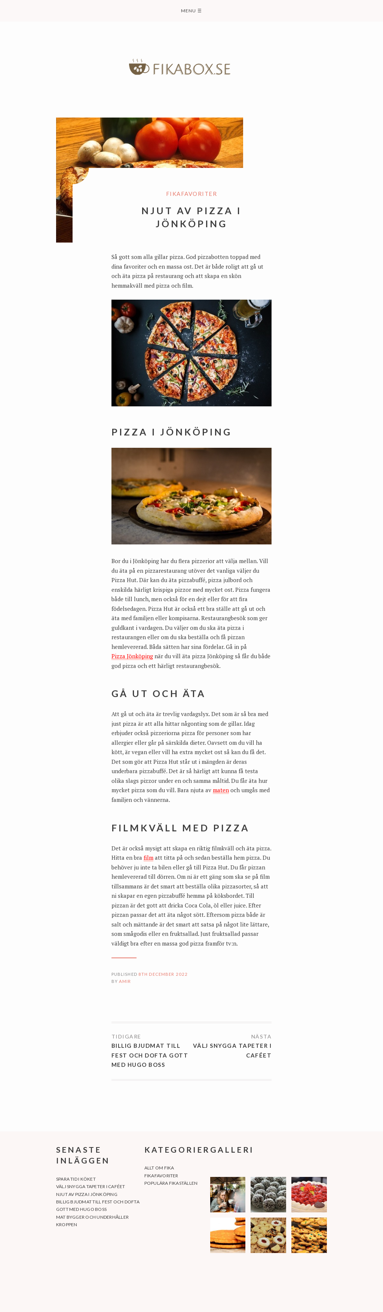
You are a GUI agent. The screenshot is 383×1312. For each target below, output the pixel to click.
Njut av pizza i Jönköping (86, 1194)
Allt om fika (159, 1168)
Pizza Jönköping (132, 656)
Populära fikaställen (171, 1183)
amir (125, 981)
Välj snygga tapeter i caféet (232, 1050)
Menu (191, 10)
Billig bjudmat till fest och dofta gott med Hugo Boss (150, 1055)
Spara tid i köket (76, 1179)
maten (221, 790)
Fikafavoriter (191, 193)
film (148, 857)
